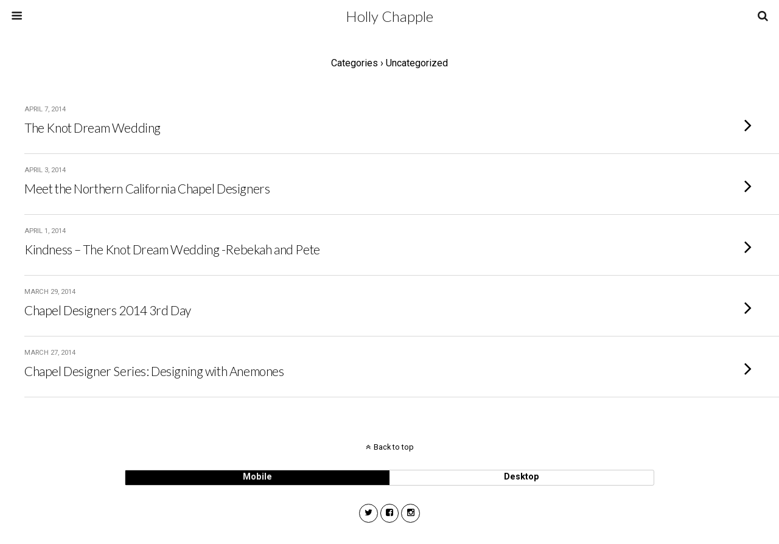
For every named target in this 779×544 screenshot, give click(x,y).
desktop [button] (521, 477)
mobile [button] (257, 477)
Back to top (394, 447)
